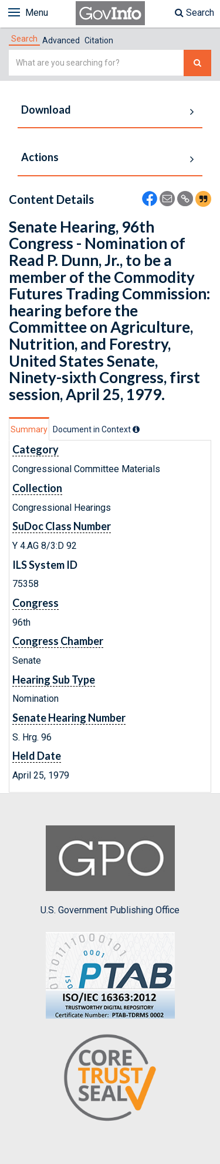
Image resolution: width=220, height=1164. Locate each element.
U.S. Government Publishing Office (110, 870)
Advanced (61, 40)
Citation (98, 40)
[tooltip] (136, 429)
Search (194, 12)
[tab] (24, 38)
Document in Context (96, 429)
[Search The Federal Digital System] (197, 63)
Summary (29, 429)
